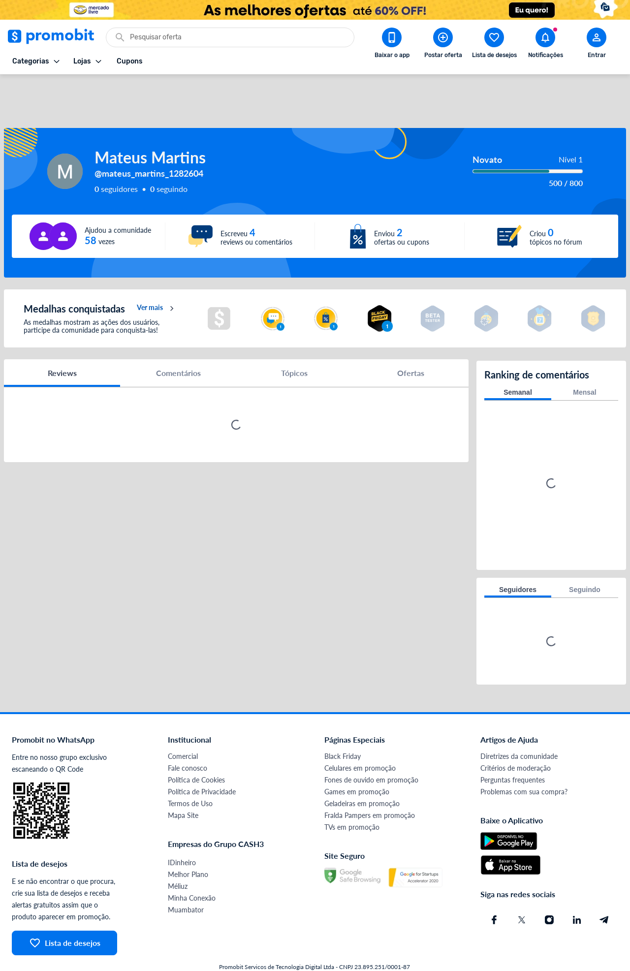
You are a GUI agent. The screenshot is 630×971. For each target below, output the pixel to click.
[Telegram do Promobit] (604, 892)
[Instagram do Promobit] (549, 892)
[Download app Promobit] (391, 45)
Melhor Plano (188, 847)
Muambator (186, 882)
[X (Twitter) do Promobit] (522, 892)
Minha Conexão (192, 870)
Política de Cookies (196, 752)
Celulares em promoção (360, 740)
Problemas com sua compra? (523, 764)
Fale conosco (187, 740)
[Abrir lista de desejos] (494, 45)
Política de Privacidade (202, 764)
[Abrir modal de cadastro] (596, 45)
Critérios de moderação (515, 740)
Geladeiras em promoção (362, 776)
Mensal (584, 365)
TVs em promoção (351, 799)
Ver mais (157, 282)
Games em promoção (356, 764)
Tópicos (294, 346)
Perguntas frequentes (512, 752)
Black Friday (342, 728)
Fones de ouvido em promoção (371, 752)
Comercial (183, 728)
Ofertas (410, 346)
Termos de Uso (190, 776)
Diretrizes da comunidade (519, 728)
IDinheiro (182, 835)
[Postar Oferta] (443, 45)
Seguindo (584, 562)
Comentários (178, 346)
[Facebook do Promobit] (494, 892)
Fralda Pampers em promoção (369, 787)
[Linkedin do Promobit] (577, 892)
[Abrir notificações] (545, 45)
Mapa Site (183, 787)
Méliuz (178, 858)
